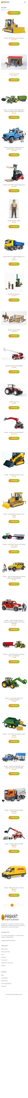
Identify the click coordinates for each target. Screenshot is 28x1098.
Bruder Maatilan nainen (14, 220)
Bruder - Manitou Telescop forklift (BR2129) (14, 844)
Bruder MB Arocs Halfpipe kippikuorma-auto (14, 257)
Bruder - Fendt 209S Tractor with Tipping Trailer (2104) (14, 545)
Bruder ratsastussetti (14, 330)
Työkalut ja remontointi (7, 962)
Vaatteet (3, 965)
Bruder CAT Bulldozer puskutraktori (14, 38)
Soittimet (3, 957)
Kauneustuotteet (5, 951)
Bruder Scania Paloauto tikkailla (14, 366)
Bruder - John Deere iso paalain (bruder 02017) (14, 734)
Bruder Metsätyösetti (14, 294)
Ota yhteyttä (4, 978)
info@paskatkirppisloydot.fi (8, 940)
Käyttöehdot (4, 980)
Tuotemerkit (4, 960)
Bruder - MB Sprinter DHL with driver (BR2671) (14, 888)
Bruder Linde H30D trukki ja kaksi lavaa (14, 185)
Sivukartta (3, 986)
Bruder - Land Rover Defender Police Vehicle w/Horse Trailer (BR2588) (14, 767)
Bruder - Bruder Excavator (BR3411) (14, 432)
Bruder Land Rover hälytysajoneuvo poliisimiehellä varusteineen (14, 148)
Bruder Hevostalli (14, 74)
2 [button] (15, 905)
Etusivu (3, 10)
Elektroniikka (4, 949)
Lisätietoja (14, 44)
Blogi (2, 975)
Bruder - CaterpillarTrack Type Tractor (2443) (14, 514)
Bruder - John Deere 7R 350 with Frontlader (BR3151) (14, 699)
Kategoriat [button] (13, 13)
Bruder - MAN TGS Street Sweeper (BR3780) (14, 810)
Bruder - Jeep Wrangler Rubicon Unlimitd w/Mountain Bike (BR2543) (14, 577)
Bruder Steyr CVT (14, 402)
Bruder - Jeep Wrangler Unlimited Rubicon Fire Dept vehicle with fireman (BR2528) (14, 622)
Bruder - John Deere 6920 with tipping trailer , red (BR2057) (14, 655)
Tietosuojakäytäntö (6, 983)
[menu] (25, 2)
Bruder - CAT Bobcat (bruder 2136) (14, 475)
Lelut (2, 954)
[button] (18, 905)
